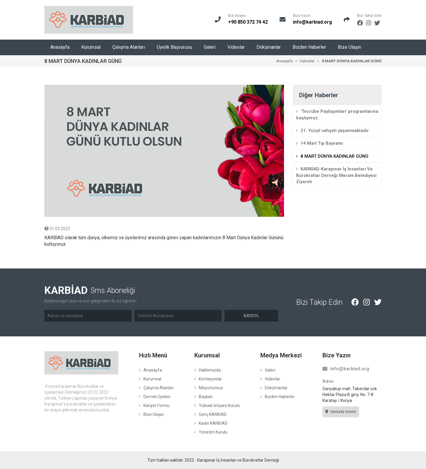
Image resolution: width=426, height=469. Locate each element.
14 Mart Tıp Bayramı (322, 143)
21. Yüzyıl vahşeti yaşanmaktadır (335, 130)
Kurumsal (91, 47)
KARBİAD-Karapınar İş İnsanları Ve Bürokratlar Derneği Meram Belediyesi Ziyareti (336, 175)
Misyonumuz (211, 387)
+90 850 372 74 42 (248, 22)
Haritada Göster (340, 412)
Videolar (236, 47)
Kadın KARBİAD (213, 423)
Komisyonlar (210, 379)
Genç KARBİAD (213, 414)
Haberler (307, 61)
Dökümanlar (268, 47)
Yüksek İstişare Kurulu (219, 405)
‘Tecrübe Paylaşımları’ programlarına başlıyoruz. (337, 114)
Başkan (206, 396)
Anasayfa (60, 47)
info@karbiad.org (312, 22)
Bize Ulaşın (349, 47)
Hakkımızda (210, 370)
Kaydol (252, 315)
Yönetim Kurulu (213, 432)
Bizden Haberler (309, 47)
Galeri (210, 47)
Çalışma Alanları (128, 47)
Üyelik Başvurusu (174, 47)
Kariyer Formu (156, 405)
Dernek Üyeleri (156, 396)
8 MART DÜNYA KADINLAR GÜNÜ (352, 61)
